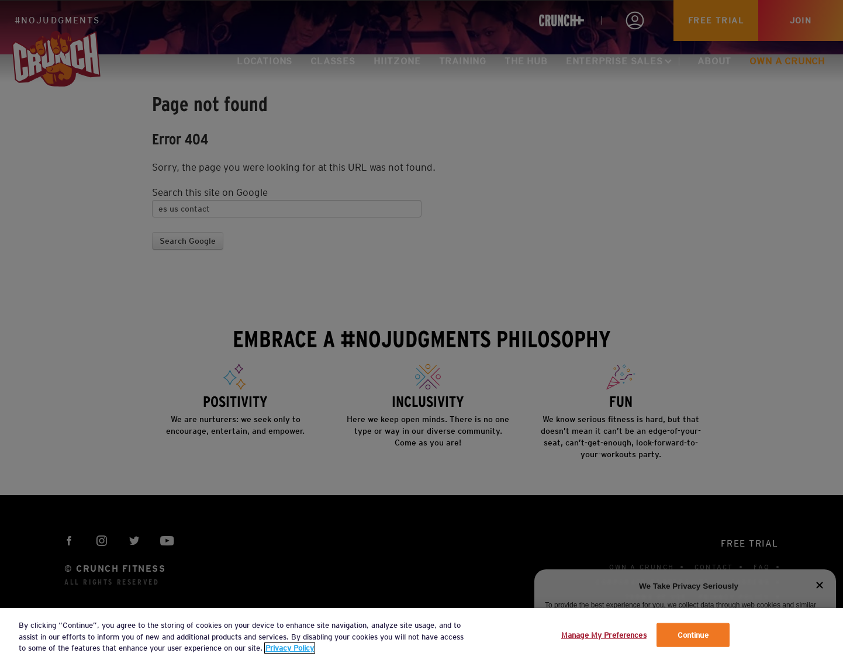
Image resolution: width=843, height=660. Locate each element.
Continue (693, 634)
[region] (421, 634)
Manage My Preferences (604, 634)
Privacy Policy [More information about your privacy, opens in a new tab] (289, 648)
